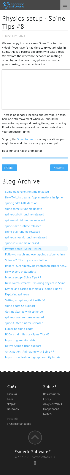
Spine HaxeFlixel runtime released (27, 191)
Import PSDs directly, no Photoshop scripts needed (37, 266)
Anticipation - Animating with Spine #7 (29, 351)
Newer (59, 167)
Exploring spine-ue (17, 294)
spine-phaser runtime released (24, 317)
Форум (11, 404)
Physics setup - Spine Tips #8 (33, 22)
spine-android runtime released (25, 220)
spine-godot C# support (20, 306)
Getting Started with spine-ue (24, 311)
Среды (47, 399)
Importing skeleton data (20, 340)
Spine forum (25, 139)
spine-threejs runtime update (23, 209)
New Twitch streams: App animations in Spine (34, 197)
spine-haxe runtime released (23, 226)
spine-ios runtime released (22, 243)
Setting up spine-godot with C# (25, 300)
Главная (12, 394)
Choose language (19, 423)
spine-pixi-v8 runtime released (24, 214)
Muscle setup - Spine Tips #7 (23, 277)
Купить (47, 414)
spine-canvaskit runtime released (26, 237)
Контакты (13, 409)
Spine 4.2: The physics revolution (26, 260)
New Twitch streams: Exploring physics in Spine (35, 283)
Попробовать (51, 409)
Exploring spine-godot (19, 329)
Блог (10, 399)
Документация (52, 404)
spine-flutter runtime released (24, 323)
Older (9, 167)
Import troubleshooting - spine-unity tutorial (33, 357)
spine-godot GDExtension (21, 203)
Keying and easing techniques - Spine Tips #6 (33, 289)
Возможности (52, 394)
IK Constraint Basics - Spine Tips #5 (27, 334)
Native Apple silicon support (23, 346)
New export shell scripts (20, 271)
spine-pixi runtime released (22, 231)
